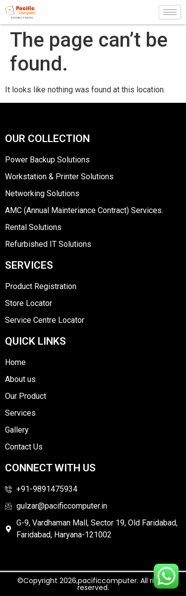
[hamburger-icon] (170, 12)
